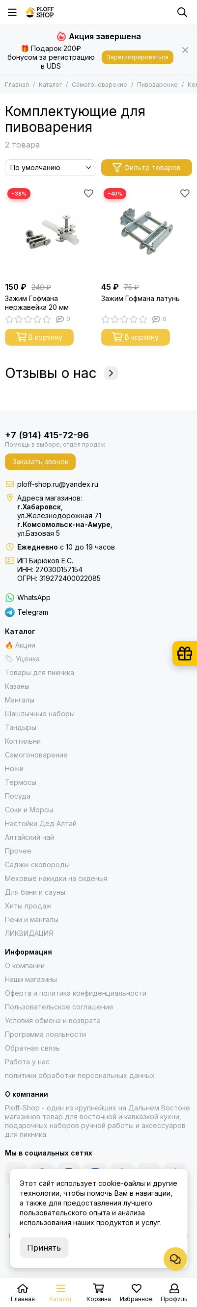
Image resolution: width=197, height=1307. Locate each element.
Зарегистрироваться (138, 57)
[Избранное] (89, 193)
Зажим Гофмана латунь (140, 298)
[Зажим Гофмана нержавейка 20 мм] (50, 231)
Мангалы (19, 700)
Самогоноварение (99, 84)
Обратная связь (32, 1048)
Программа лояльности (45, 1034)
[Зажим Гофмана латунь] (147, 231)
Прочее (18, 851)
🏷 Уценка (22, 658)
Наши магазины (31, 979)
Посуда (17, 796)
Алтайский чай (29, 837)
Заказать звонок (40, 461)
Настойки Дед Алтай (41, 823)
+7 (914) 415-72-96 (47, 435)
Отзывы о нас (61, 373)
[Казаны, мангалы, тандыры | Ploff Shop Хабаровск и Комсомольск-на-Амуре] (40, 12)
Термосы (20, 782)
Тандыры (20, 727)
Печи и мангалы (31, 919)
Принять (44, 1248)
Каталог (50, 84)
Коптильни (23, 741)
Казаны (17, 686)
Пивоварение (157, 84)
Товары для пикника (39, 672)
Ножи (14, 768)
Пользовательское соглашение (59, 1007)
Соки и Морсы (29, 809)
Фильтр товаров (147, 168)
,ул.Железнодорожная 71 (59, 511)
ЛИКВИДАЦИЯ (29, 933)
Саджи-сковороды (37, 864)
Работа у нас (27, 1061)
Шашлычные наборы (40, 713)
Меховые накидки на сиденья (56, 878)
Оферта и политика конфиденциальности (75, 993)
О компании (25, 965)
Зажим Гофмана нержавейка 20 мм (37, 302)
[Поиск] (182, 12)
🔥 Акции (20, 645)
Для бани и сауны (35, 892)
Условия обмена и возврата (53, 1020)
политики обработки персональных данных (80, 1075)
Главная (17, 84)
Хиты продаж (28, 906)
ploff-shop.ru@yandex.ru (57, 484)
